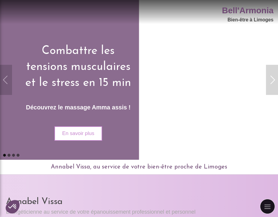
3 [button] (13, 155)
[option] (139, 80)
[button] (12, 207)
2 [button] (9, 155)
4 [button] (18, 155)
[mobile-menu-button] (267, 206)
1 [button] (4, 155)
